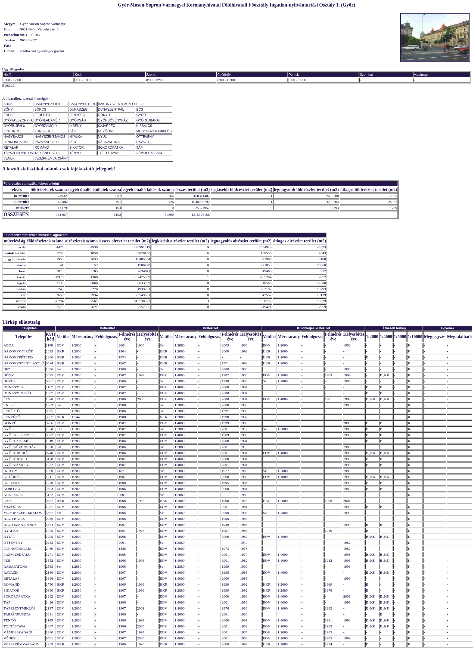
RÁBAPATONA (109, 142)
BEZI (140, 104)
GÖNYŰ (104, 115)
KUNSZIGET (44, 131)
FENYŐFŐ (77, 115)
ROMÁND (42, 147)
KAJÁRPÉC (106, 126)
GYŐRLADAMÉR (47, 120)
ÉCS (139, 109)
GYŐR (141, 115)
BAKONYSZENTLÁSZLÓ (116, 104)
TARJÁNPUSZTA (47, 153)
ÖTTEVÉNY (145, 137)
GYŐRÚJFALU (14, 126)
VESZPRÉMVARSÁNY (51, 158)
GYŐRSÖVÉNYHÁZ (112, 120)
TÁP (139, 147)
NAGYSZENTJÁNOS (50, 137)
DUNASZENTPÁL (111, 109)
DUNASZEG (79, 109)
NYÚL (102, 137)
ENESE (9, 115)
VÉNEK (9, 158)
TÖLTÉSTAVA (108, 153)
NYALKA (76, 137)
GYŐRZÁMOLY (46, 126)
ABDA (8, 104)
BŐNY (8, 109)
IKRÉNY (76, 126)
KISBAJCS (144, 126)
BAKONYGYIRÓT (48, 104)
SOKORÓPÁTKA (110, 147)
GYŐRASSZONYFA (18, 120)
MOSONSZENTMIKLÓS (154, 131)
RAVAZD (142, 142)
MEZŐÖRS (106, 131)
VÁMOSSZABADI (149, 153)
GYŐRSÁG (78, 120)
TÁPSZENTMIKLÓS (18, 153)
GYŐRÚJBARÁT (148, 120)
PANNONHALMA (16, 142)
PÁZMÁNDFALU (47, 142)
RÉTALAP (11, 147)
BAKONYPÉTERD (83, 104)
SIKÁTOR (77, 147)
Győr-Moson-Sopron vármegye (43, 24)
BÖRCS (40, 109)
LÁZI (73, 131)
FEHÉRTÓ (42, 115)
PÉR (73, 142)
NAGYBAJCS (13, 137)
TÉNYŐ (75, 153)
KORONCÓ (12, 131)
